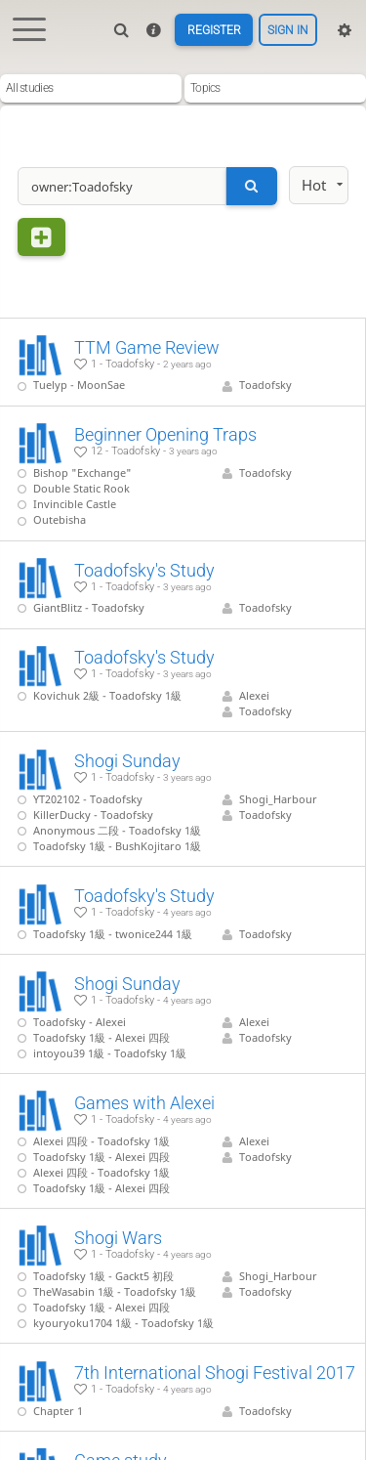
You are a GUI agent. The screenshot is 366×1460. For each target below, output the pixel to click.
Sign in (287, 30)
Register (214, 30)
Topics (205, 88)
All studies (29, 88)
